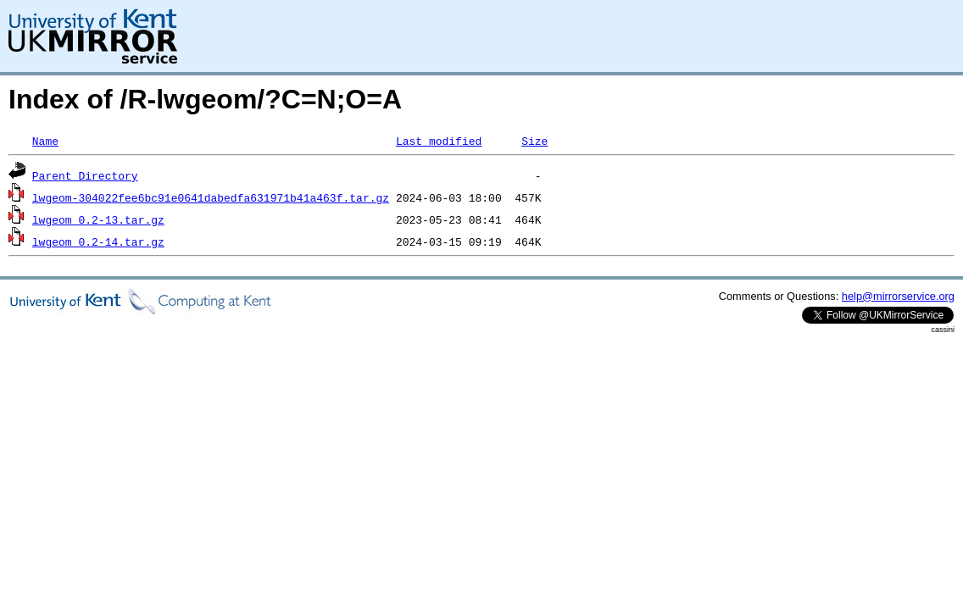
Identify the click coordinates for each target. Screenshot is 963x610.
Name (45, 140)
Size (534, 140)
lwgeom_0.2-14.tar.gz (98, 241)
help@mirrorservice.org (898, 296)
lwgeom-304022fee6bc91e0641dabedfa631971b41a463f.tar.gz (210, 197)
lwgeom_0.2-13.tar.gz (98, 219)
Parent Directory (85, 175)
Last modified (439, 140)
